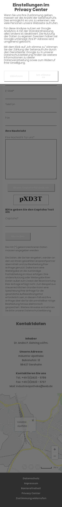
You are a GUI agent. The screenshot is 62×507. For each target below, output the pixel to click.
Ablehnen (16, 76)
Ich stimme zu (43, 76)
